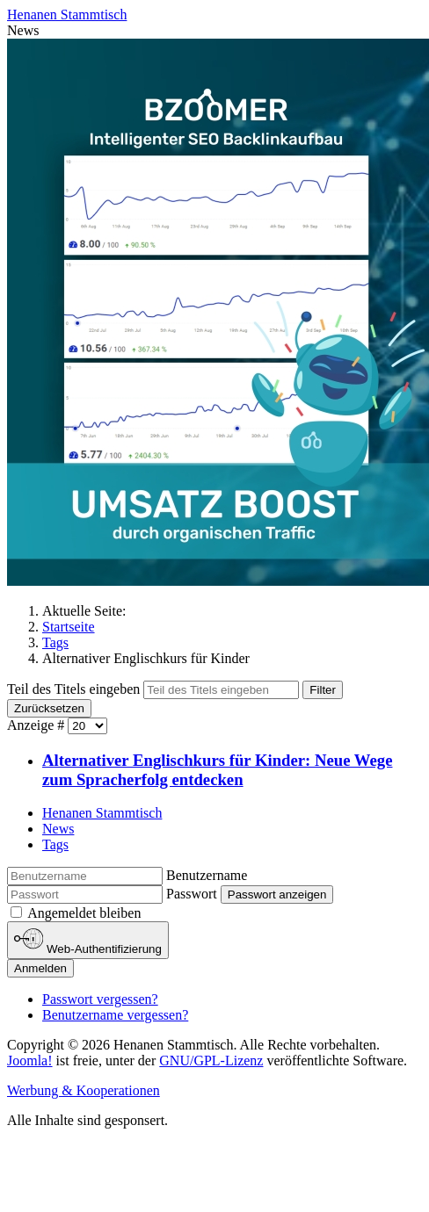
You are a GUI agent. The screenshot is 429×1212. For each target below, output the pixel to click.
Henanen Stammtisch (102, 812)
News (58, 828)
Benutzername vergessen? (115, 1014)
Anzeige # (37, 725)
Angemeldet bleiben (84, 912)
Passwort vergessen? (100, 999)
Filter (322, 689)
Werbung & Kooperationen (83, 1090)
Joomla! (30, 1060)
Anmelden (40, 968)
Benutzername (206, 875)
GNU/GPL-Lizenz (211, 1060)
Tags (55, 844)
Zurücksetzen (49, 708)
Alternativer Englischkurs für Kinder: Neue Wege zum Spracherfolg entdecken (217, 770)
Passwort (191, 893)
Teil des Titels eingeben (75, 689)
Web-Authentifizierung (88, 940)
